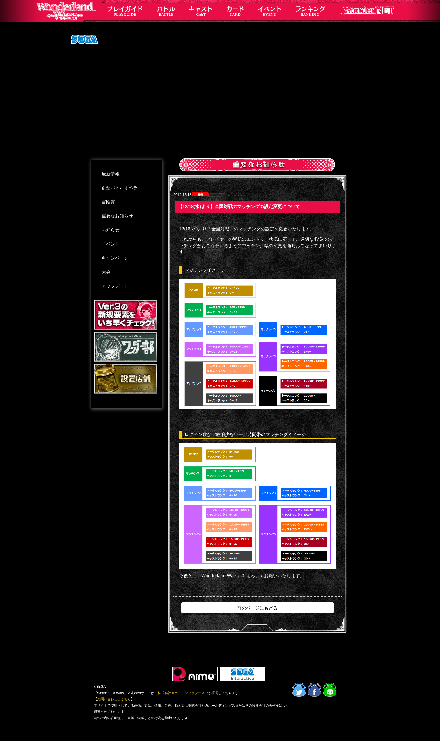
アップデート (115, 286)
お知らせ (111, 230)
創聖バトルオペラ (120, 187)
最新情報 (111, 173)
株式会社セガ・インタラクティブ (183, 693)
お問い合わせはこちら (114, 699)
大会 (106, 272)
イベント (111, 244)
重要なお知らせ (117, 215)
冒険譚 (108, 201)
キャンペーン (115, 258)
